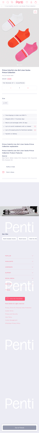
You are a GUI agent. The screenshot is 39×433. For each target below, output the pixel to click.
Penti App (8, 284)
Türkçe (7, 290)
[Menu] (3, 2)
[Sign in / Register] (31, 2)
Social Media (9, 278)
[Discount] (12, 2)
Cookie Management (11, 320)
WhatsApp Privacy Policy (12, 323)
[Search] (7, 2)
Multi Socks (22, 238)
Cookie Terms (9, 311)
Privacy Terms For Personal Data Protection (18, 307)
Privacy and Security (11, 314)
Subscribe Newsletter (16, 298)
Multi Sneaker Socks (9, 238)
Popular (8, 256)
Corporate (9, 267)
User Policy (8, 317)
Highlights (9, 261)
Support (8, 272)
